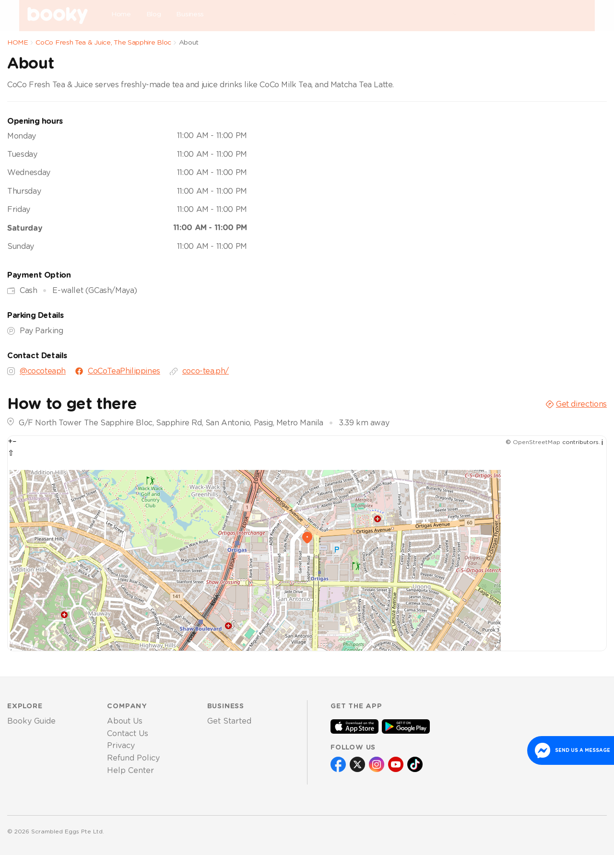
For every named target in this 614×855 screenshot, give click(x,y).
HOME (17, 42)
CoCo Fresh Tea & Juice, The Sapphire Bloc (103, 42)
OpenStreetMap (536, 442)
